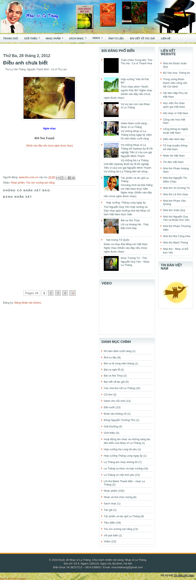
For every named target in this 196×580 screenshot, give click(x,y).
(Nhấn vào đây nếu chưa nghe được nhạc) (49, 145)
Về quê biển (111, 535)
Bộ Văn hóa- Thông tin (176, 72)
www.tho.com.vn (29, 177)
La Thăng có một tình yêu (119, 474)
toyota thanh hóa (19, 579)
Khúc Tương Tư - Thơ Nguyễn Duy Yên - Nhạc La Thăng (135, 261)
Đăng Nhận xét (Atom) (27, 302)
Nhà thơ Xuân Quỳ (174, 210)
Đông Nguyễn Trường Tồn (119, 420)
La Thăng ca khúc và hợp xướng (123, 468)
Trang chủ (10, 38)
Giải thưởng (111, 426)
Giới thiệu (33, 37)
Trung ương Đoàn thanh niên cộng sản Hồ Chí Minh (175, 83)
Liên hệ (165, 38)
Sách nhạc (79, 37)
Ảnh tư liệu (116, 38)
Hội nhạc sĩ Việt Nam (175, 113)
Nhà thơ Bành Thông (175, 242)
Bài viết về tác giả (142, 38)
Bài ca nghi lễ (112, 369)
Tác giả (108, 509)
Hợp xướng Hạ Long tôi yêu (120, 449)
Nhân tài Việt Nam (174, 155)
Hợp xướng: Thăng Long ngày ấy (126, 202)
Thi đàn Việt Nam (173, 162)
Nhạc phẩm (56, 37)
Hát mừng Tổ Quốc (117, 239)
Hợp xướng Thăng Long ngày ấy (123, 455)
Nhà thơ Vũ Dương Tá (176, 187)
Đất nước (109, 407)
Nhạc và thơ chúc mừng (118, 497)
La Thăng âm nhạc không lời (121, 462)
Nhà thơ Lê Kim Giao (175, 194)
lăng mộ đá (5, 579)
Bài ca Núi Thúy (130, 220)
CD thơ (108, 394)
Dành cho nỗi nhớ (114, 400)
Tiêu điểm (109, 522)
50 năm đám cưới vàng (117, 351)
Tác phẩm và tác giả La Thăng (122, 516)
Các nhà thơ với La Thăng (119, 388)
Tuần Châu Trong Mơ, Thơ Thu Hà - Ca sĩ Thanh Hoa (136, 61)
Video (98, 37)
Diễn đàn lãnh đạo (174, 139)
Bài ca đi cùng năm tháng (119, 363)
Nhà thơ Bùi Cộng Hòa (176, 236)
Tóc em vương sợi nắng (40, 182)
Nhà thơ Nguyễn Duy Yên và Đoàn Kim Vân (176, 218)
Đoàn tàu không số (115, 413)
